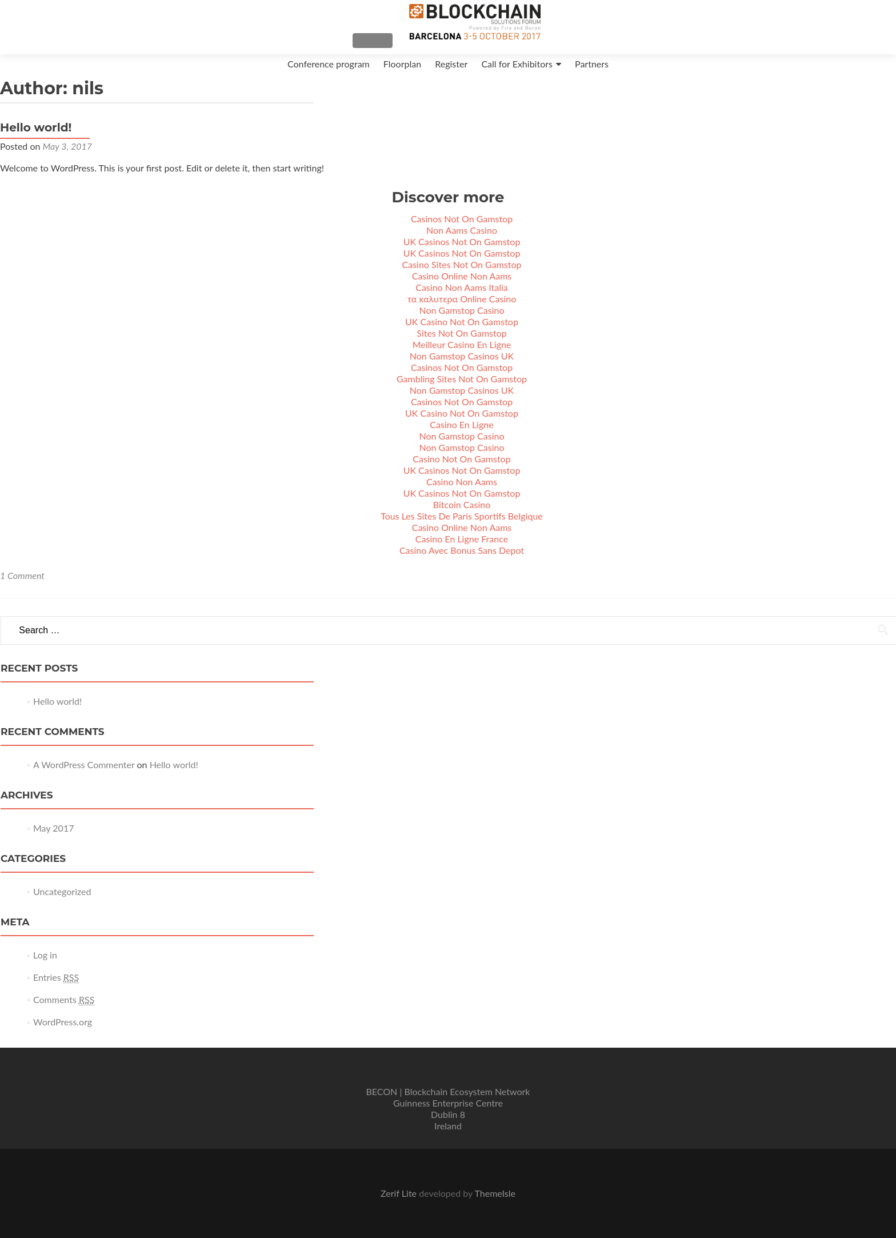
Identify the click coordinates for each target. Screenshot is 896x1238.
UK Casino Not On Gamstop (461, 331)
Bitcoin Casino (462, 514)
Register (451, 63)
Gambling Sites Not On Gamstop (462, 389)
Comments (63, 1010)
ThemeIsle (494, 1193)
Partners (592, 63)
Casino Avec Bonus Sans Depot (461, 560)
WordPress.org (62, 1032)
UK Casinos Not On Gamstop (462, 251)
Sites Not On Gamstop (461, 343)
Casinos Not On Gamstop (462, 228)
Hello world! (35, 138)
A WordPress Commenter (83, 774)
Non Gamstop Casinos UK (462, 366)
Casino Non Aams (461, 491)
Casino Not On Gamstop (461, 469)
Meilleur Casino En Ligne (462, 354)
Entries (56, 987)
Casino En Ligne (461, 434)
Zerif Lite (400, 1193)
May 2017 (53, 838)
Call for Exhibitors (517, 63)
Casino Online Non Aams (462, 286)
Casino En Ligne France (461, 549)
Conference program (328, 63)
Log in (45, 965)
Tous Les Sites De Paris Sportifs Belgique (462, 526)
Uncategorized (62, 901)
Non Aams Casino (461, 240)
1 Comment (22, 585)
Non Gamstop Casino (462, 320)
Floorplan (402, 63)
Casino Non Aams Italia (461, 297)
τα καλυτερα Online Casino (461, 308)
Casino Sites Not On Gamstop (462, 274)
